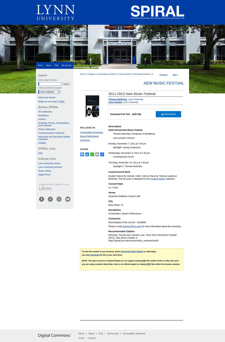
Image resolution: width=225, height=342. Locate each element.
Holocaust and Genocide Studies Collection (54, 137)
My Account (112, 333)
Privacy (81, 338)
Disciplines (43, 115)
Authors (42, 119)
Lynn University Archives (50, 167)
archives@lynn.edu (131, 226)
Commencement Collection (51, 133)
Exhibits (42, 143)
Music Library (44, 171)
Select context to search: (50, 88)
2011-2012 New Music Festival (131, 94)
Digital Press (44, 174)
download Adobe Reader (132, 251)
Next (175, 75)
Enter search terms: (47, 80)
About (91, 333)
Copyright (92, 338)
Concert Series (124, 74)
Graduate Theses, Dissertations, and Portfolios (54, 124)
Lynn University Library (49, 163)
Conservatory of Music (106, 74)
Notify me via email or (51, 101)
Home (82, 74)
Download (168, 114)
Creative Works (157, 179)
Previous (164, 75)
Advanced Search (47, 97)
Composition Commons (91, 132)
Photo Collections (46, 129)
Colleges (91, 74)
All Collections (45, 111)
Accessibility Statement (134, 333)
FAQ (40, 153)
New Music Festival (141, 74)
